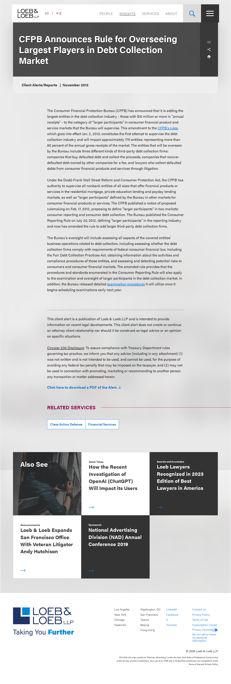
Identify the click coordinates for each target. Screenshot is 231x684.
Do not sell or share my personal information (204, 637)
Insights (126, 13)
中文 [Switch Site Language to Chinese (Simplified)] (60, 13)
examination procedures (126, 283)
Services (149, 13)
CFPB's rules (168, 127)
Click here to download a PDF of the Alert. (82, 387)
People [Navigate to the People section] (105, 13)
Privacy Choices (204, 629)
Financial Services (102, 424)
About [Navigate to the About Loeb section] (170, 13)
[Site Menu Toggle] (209, 13)
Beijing (144, 625)
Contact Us (199, 609)
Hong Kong (147, 630)
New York (120, 614)
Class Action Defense (66, 424)
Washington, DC (150, 609)
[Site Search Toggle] (191, 13)
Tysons (144, 620)
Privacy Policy (201, 614)
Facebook (172, 614)
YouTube (171, 625)
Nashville (120, 625)
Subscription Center (204, 625)
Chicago (119, 620)
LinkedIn (171, 609)
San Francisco (149, 614)
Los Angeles (122, 609)
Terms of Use (200, 620)
